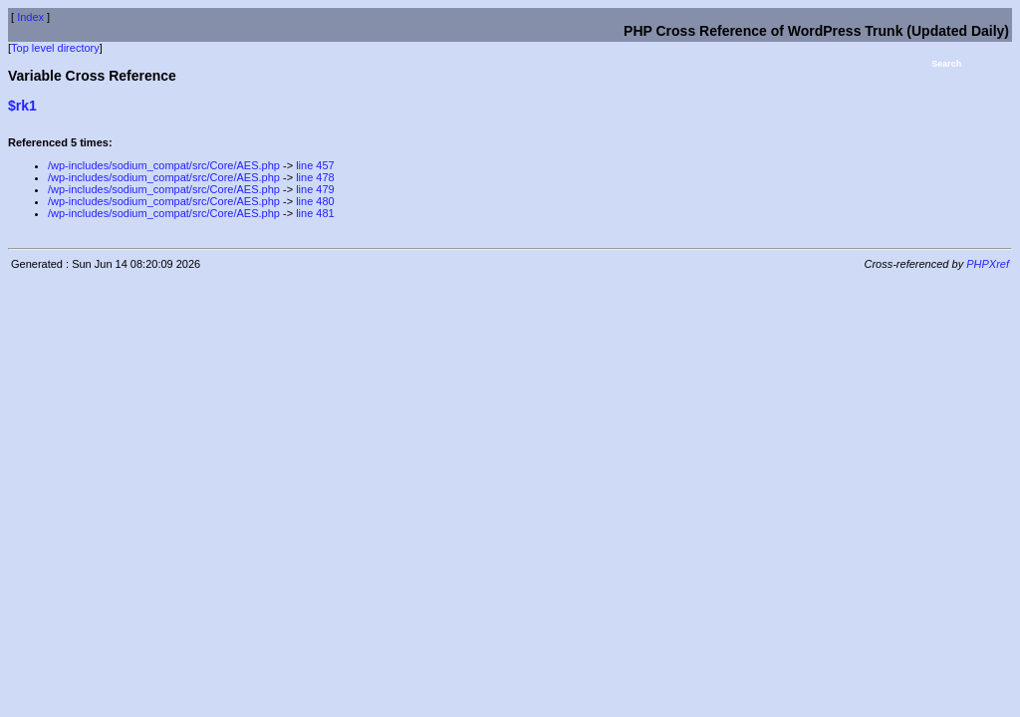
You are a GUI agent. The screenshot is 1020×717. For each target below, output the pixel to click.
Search (946, 64)
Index (30, 17)
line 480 (315, 201)
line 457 (315, 165)
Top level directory (55, 48)
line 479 (315, 189)
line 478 (315, 177)
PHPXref (987, 264)
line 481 (315, 213)
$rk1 (22, 106)
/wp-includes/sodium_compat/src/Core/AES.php (164, 165)
